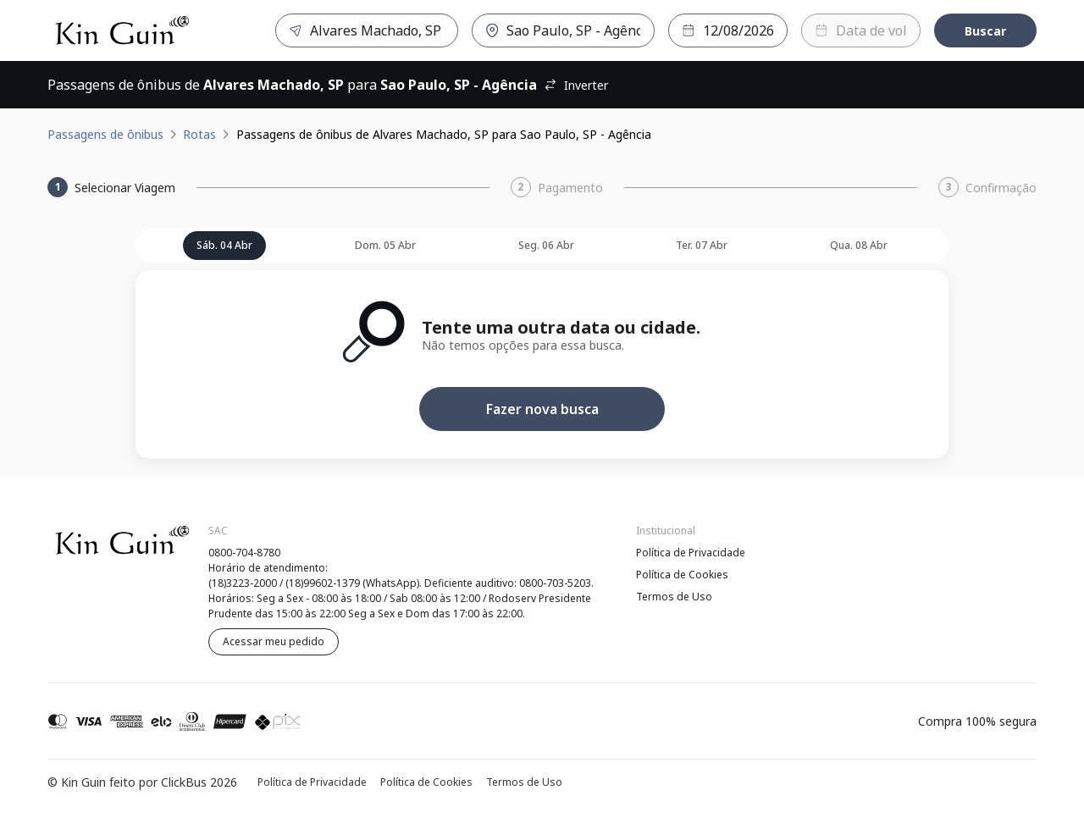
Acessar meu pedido (273, 641)
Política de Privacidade (690, 552)
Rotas (199, 134)
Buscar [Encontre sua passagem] (985, 31)
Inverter (576, 85)
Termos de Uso (674, 596)
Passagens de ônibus (105, 134)
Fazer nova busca (542, 409)
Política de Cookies (682, 574)
